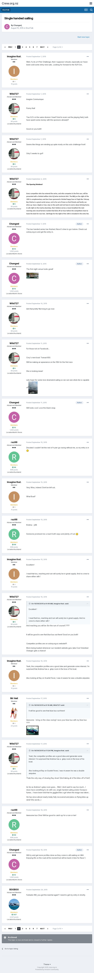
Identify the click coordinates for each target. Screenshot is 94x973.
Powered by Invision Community (47, 969)
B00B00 (14, 889)
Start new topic (83, 37)
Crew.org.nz (10, 3)
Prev (10, 47)
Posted (36, 56)
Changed (18, 25)
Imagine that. (14, 56)
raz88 (14, 442)
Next (42, 47)
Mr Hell (14, 698)
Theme (47, 964)
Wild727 (14, 94)
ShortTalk (29, 28)
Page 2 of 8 (58, 47)
